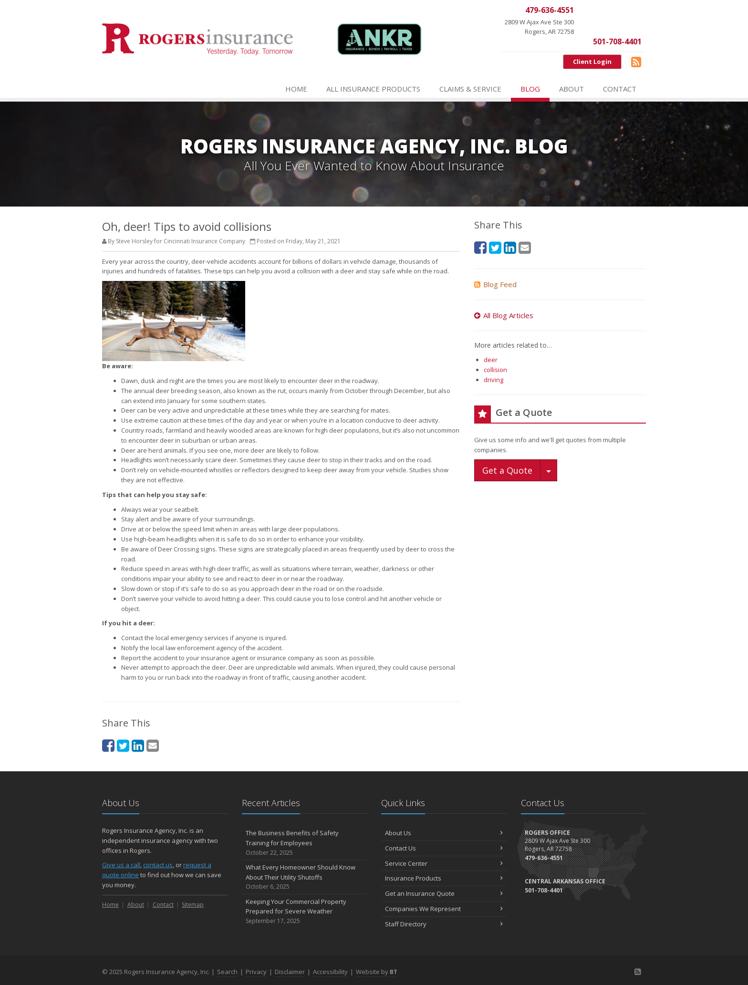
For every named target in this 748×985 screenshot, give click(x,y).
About (571, 88)
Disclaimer (290, 971)
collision (495, 369)
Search (227, 971)
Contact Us (444, 848)
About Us (444, 833)
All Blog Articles (503, 315)
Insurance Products (444, 878)
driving (493, 379)
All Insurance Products (373, 88)
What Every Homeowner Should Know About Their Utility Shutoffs (305, 877)
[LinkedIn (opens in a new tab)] (138, 745)
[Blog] (636, 61)
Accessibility (330, 971)
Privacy (256, 971)
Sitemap (193, 905)
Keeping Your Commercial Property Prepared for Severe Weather (305, 911)
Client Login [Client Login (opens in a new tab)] (592, 61)
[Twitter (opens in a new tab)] (123, 745)
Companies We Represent (444, 908)
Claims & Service (470, 88)
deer (491, 359)
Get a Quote (507, 470)
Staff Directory (444, 924)
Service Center (444, 863)
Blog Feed (495, 284)
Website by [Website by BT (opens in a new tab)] (376, 971)
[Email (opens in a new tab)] (152, 745)
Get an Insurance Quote (444, 893)
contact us (158, 865)
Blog (530, 88)
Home (296, 88)
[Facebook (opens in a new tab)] (108, 745)
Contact (619, 88)
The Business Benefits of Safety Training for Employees (305, 843)
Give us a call (121, 865)
